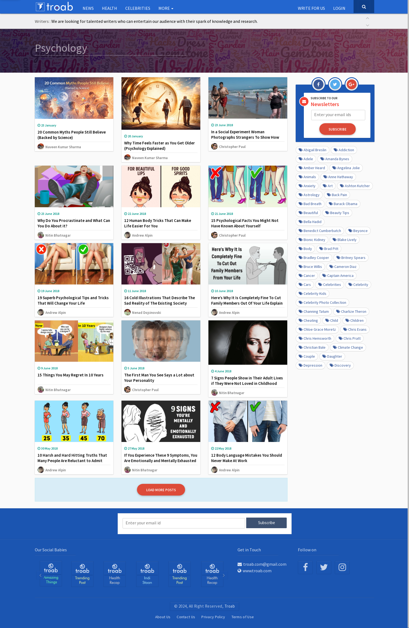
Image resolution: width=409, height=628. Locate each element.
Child (331, 320)
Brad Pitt (328, 248)
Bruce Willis (310, 266)
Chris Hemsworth (315, 338)
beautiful (308, 212)
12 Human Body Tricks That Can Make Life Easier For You (157, 223)
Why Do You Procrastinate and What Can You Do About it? (74, 223)
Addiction (344, 149)
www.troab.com (254, 570)
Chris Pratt (350, 338)
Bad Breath (310, 203)
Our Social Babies (51, 549)
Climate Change (348, 347)
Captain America (338, 275)
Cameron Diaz (343, 266)
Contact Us (186, 616)
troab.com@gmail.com (262, 564)
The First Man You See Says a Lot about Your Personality (159, 377)
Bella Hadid (310, 221)
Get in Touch (249, 549)
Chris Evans (355, 329)
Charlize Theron (351, 311)
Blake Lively (345, 239)
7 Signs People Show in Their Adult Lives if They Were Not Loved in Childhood (247, 380)
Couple (307, 356)
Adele (306, 158)
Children (354, 320)
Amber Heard (312, 167)
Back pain (337, 194)
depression (310, 365)
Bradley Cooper (314, 257)
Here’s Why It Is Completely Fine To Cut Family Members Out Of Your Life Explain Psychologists (247, 303)
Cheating (308, 320)
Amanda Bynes (334, 158)
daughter (332, 356)
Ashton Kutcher (355, 185)
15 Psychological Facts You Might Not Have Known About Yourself (245, 223)
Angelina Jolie (346, 167)
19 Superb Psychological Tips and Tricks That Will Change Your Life (73, 300)
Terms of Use (243, 616)
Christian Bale (312, 347)
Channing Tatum (314, 311)
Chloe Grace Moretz (317, 329)
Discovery (340, 365)
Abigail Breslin (312, 149)
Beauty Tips (337, 212)
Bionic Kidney (312, 239)
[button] (367, 17)
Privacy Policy (213, 616)
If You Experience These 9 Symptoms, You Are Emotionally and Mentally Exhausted (160, 458)
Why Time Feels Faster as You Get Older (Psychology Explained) (159, 145)
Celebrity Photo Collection (322, 302)
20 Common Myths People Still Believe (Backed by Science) (72, 134)
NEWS (88, 8)
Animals (307, 176)
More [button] (165, 8)
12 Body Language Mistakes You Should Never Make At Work (246, 458)
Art (328, 185)
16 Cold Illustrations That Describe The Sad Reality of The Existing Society (159, 300)
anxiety (307, 185)
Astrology (309, 194)
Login (339, 8)
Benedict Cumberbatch (320, 230)
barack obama (343, 203)
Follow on (307, 549)
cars (305, 284)
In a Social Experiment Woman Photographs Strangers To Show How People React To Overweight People (245, 137)
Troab (229, 605)
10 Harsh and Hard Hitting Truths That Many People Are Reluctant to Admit (72, 458)
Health (109, 8)
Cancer (307, 275)
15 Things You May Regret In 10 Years (71, 375)
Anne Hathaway (338, 176)
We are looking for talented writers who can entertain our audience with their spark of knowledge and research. (154, 21)
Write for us (311, 8)
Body (305, 248)
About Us (162, 616)
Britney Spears (351, 257)
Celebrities (137, 8)
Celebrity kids (312, 293)
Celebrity (358, 284)
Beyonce (358, 230)
